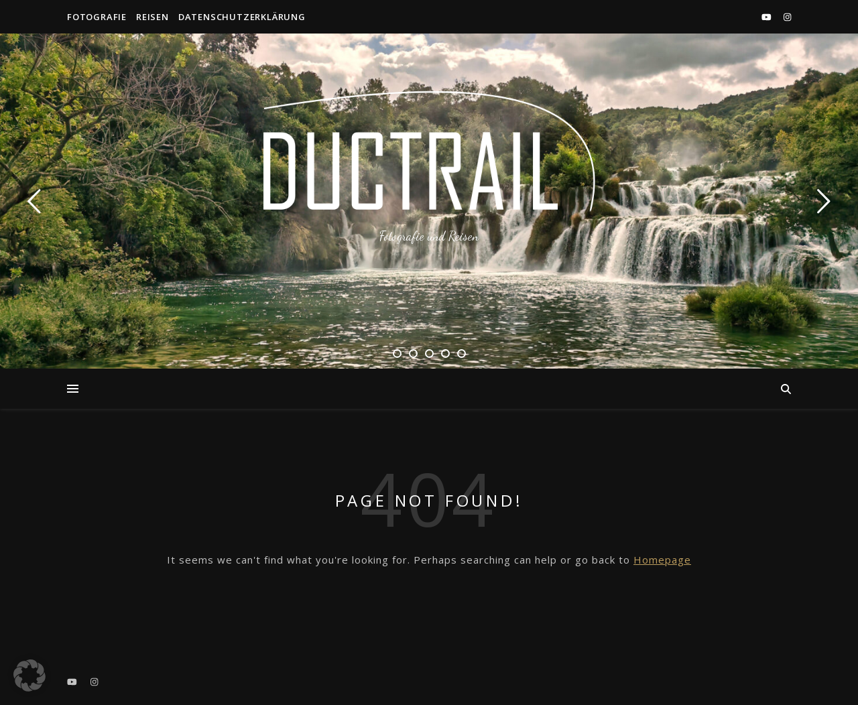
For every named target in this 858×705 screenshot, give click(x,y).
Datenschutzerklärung (242, 17)
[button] (29, 675)
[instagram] (787, 17)
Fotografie (97, 17)
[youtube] (767, 17)
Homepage (662, 559)
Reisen (152, 17)
